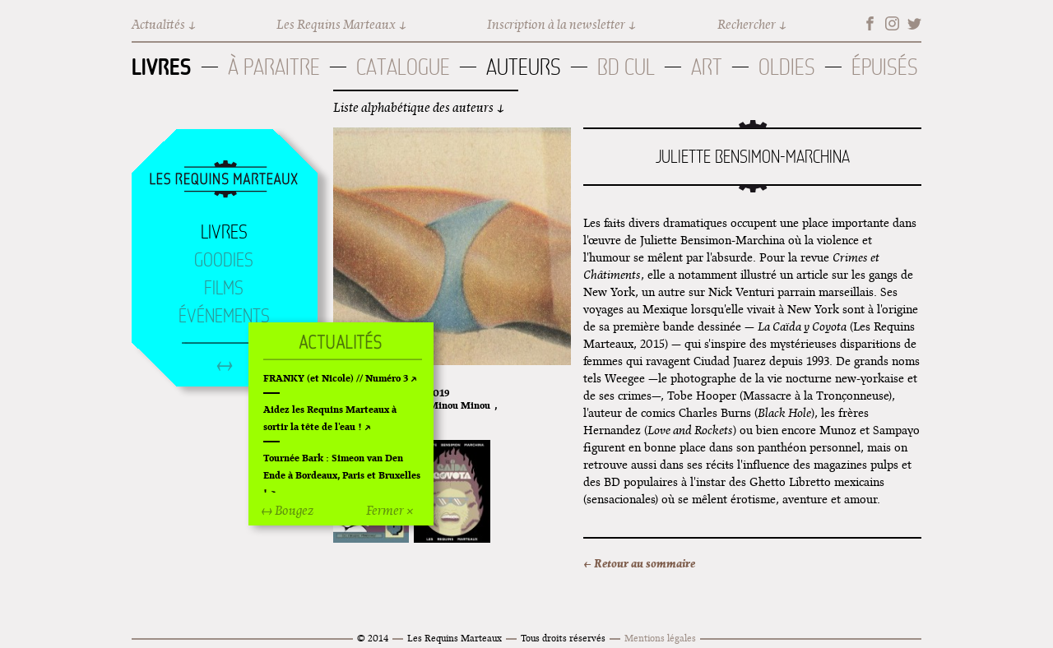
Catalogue (403, 67)
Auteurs (523, 67)
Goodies (223, 260)
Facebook (870, 23)
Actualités (158, 24)
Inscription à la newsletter (556, 24)
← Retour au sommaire (639, 563)
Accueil (224, 180)
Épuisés (884, 67)
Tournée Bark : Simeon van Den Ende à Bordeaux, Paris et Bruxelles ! (341, 474)
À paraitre (274, 67)
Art (706, 67)
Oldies (786, 67)
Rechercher (746, 24)
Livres (162, 67)
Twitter (914, 23)
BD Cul (626, 67)
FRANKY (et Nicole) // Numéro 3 (335, 378)
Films (224, 287)
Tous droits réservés (563, 638)
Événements (224, 315)
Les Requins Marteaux (336, 24)
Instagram (892, 23)
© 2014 (372, 638)
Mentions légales (660, 638)
